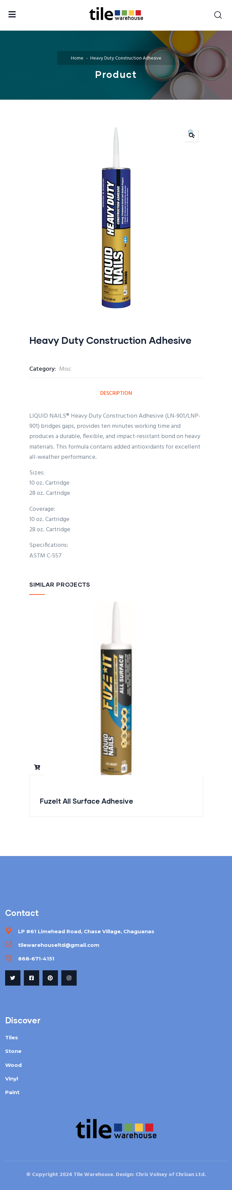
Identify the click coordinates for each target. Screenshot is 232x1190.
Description (116, 393)
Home (77, 58)
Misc (65, 369)
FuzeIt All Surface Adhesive (86, 801)
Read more (37, 767)
